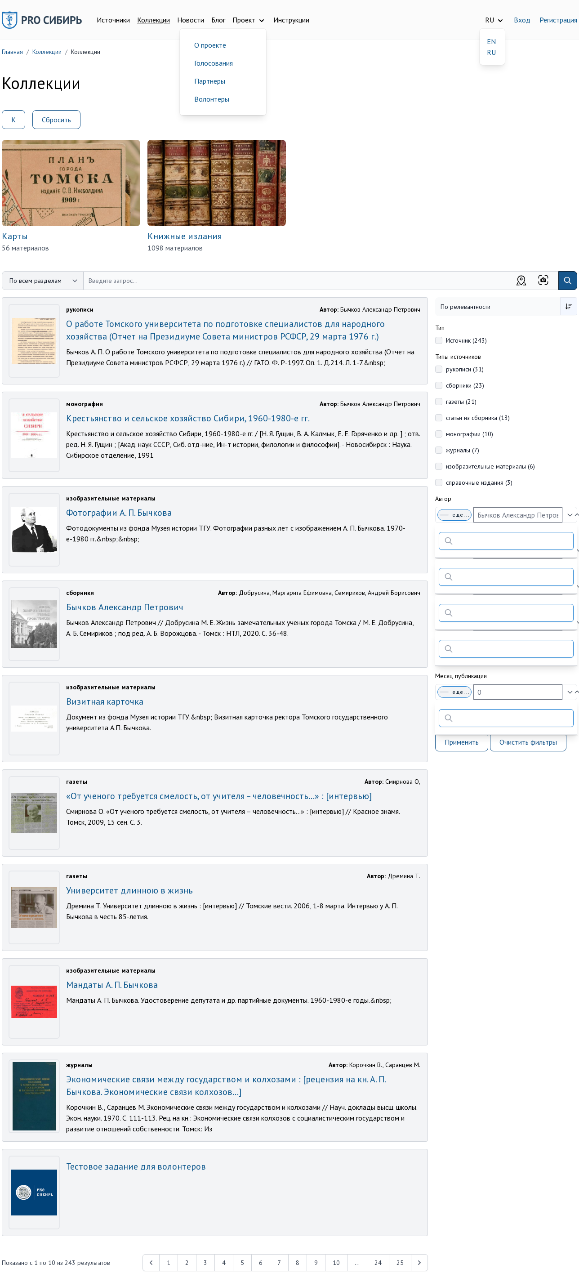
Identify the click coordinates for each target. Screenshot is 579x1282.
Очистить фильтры (528, 741)
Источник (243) (466, 340)
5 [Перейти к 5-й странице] (242, 1263)
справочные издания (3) (479, 482)
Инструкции (291, 19)
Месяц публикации (461, 676)
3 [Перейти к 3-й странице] (205, 1263)
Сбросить (56, 119)
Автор (443, 499)
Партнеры (209, 80)
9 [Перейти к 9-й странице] (316, 1263)
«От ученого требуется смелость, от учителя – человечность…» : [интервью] (219, 796)
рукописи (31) (465, 369)
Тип (440, 328)
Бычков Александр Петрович (124, 607)
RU (491, 52)
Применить (462, 741)
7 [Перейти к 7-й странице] (279, 1263)
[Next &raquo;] (419, 1262)
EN (491, 41)
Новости (190, 19)
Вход (522, 19)
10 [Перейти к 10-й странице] (336, 1263)
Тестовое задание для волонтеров (136, 1166)
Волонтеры (211, 98)
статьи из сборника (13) (478, 418)
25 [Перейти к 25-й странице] (400, 1263)
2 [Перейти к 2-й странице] (187, 1263)
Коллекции (153, 19)
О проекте (210, 44)
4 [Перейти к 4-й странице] (224, 1263)
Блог (218, 19)
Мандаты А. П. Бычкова (112, 985)
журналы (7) (462, 450)
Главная (12, 52)
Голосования (213, 62)
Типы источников (458, 357)
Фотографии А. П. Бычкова (119, 512)
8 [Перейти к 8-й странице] (297, 1263)
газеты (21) (461, 402)
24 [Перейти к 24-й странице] (378, 1263)
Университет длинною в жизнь (129, 890)
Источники (113, 19)
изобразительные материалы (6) (490, 466)
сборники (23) (465, 385)
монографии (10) (469, 434)
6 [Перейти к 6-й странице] (261, 1263)
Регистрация (558, 19)
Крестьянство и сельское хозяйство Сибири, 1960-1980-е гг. (188, 418)
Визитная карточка (104, 701)
